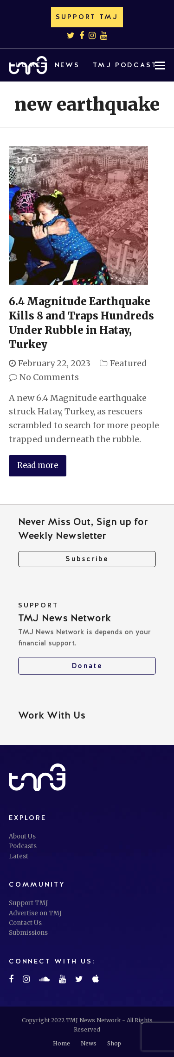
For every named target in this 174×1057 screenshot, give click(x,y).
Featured (128, 363)
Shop (114, 1043)
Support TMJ (28, 903)
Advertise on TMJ (35, 913)
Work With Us (51, 715)
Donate (87, 665)
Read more (37, 465)
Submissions (28, 933)
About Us (22, 836)
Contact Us (25, 923)
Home (61, 1043)
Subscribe (87, 558)
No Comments (49, 377)
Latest (18, 856)
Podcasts (23, 846)
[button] (109, 97)
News (89, 1043)
